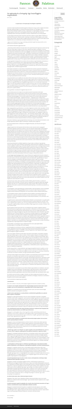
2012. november (58, 289)
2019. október (57, 180)
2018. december (58, 196)
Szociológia (57, 106)
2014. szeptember (58, 255)
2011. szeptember (58, 310)
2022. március (57, 138)
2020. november (58, 162)
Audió (56, 48)
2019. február (57, 192)
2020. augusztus (58, 167)
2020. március (57, 172)
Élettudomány (57, 58)
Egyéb (56, 57)
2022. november (58, 128)
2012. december (58, 287)
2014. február (57, 267)
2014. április (57, 264)
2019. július (57, 183)
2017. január (57, 230)
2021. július (57, 149)
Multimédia (51, 8)
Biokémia (56, 51)
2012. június (57, 294)
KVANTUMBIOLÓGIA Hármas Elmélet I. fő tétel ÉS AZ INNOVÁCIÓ (59, 38)
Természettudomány (58, 117)
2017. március (57, 226)
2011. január (57, 318)
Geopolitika (39, 8)
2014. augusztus (58, 257)
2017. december (58, 215)
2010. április (57, 334)
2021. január (57, 158)
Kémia (56, 74)
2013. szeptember (58, 273)
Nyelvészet (57, 96)
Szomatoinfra (57, 108)
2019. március (57, 190)
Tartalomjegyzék (13, 8)
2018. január (57, 214)
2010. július (57, 328)
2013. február (57, 284)
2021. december (58, 144)
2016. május (57, 237)
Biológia (56, 53)
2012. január (57, 303)
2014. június (57, 260)
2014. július (57, 258)
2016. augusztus (58, 233)
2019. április (57, 189)
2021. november (58, 146)
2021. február (57, 156)
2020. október (57, 164)
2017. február (57, 228)
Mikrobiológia (57, 87)
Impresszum (9, 406)
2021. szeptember (58, 147)
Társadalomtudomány (59, 115)
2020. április (57, 171)
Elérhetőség (16, 406)
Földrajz (56, 64)
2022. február (57, 140)
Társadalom (22, 8)
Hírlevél (56, 71)
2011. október (57, 309)
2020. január (57, 174)
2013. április (57, 280)
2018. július (57, 205)
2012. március (57, 300)
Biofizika (56, 49)
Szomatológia (57, 112)
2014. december (58, 250)
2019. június (57, 185)
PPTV (56, 101)
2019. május (57, 187)
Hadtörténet (57, 69)
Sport (56, 105)
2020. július (57, 169)
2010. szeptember (58, 325)
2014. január (57, 269)
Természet (30, 8)
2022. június (57, 135)
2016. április (57, 239)
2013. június (57, 276)
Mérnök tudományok (58, 85)
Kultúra (45, 8)
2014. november (58, 251)
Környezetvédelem (58, 76)
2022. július (57, 133)
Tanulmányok (57, 114)
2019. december (58, 176)
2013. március (57, 282)
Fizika (56, 62)
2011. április (57, 312)
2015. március (57, 244)
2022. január (57, 142)
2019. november (58, 178)
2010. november (58, 321)
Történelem (57, 119)
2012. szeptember (58, 293)
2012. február (57, 302)
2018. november (58, 198)
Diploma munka (58, 55)
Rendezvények (57, 103)
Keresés (62, 13)
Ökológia (56, 97)
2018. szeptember (58, 201)
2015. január (57, 248)
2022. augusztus (58, 131)
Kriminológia (57, 80)
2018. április (57, 208)
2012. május (57, 296)
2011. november (58, 307)
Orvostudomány (58, 99)
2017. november (58, 217)
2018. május (57, 207)
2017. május (57, 224)
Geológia (56, 66)
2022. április (57, 137)
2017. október (57, 219)
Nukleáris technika (58, 94)
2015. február (57, 246)
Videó (56, 121)
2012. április (57, 298)
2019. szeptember (58, 181)
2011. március (57, 314)
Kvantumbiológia (58, 83)
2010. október (57, 323)
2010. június (57, 330)
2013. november (58, 271)
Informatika (57, 73)
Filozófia (56, 60)
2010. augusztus (58, 327)
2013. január (57, 285)
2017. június (57, 223)
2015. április (57, 242)
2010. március (57, 336)
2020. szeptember (58, 165)
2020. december (58, 160)
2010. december (58, 319)
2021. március (57, 155)
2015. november (58, 241)
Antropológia (57, 46)
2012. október (57, 291)
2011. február (57, 316)
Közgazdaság (57, 78)
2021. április (57, 153)
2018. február (57, 212)
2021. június (57, 151)
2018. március (57, 210)
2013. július (57, 275)
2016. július (57, 235)
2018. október (57, 199)
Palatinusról (60, 8)
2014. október (57, 253)
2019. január (57, 194)
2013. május (57, 278)
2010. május (57, 332)
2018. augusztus (58, 203)
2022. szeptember (58, 129)
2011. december (58, 305)
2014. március (57, 266)
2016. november (58, 232)
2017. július (57, 221)
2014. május (57, 262)
